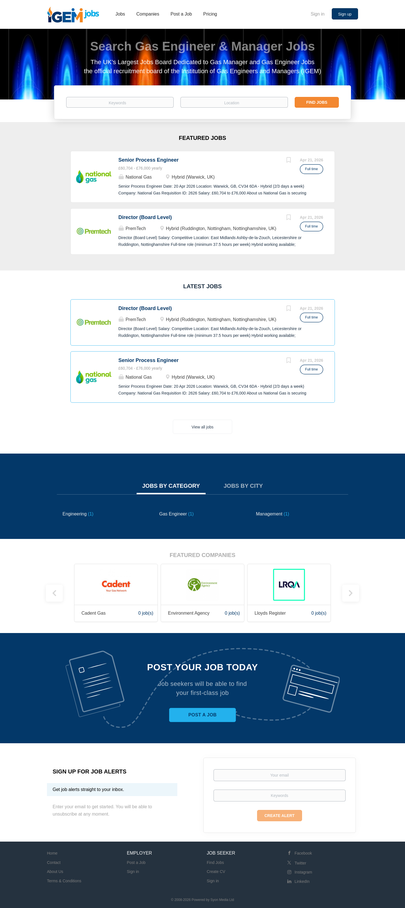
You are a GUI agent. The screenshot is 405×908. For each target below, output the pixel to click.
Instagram (303, 872)
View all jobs (202, 427)
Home (52, 853)
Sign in (318, 14)
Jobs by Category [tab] (171, 486)
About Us (55, 871)
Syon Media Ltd (222, 900)
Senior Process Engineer (149, 160)
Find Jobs (317, 102)
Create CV (216, 871)
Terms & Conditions (64, 881)
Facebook (303, 853)
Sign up (345, 14)
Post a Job (202, 714)
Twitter (300, 863)
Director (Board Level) (145, 217)
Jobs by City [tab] (243, 486)
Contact (54, 862)
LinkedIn (302, 881)
